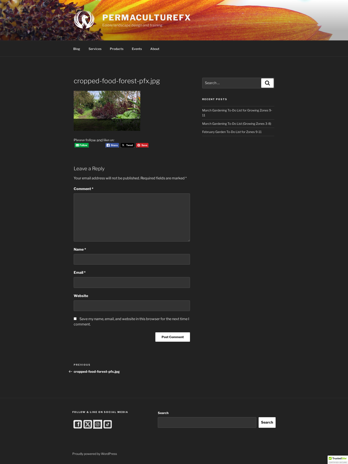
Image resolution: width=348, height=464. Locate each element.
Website (81, 296)
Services (95, 49)
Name (80, 249)
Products (116, 49)
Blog (76, 49)
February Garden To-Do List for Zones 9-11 (232, 132)
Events (137, 49)
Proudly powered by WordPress (94, 454)
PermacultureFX (146, 17)
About (154, 49)
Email (80, 272)
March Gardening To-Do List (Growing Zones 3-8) (236, 123)
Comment (83, 189)
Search (163, 413)
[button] (338, 460)
